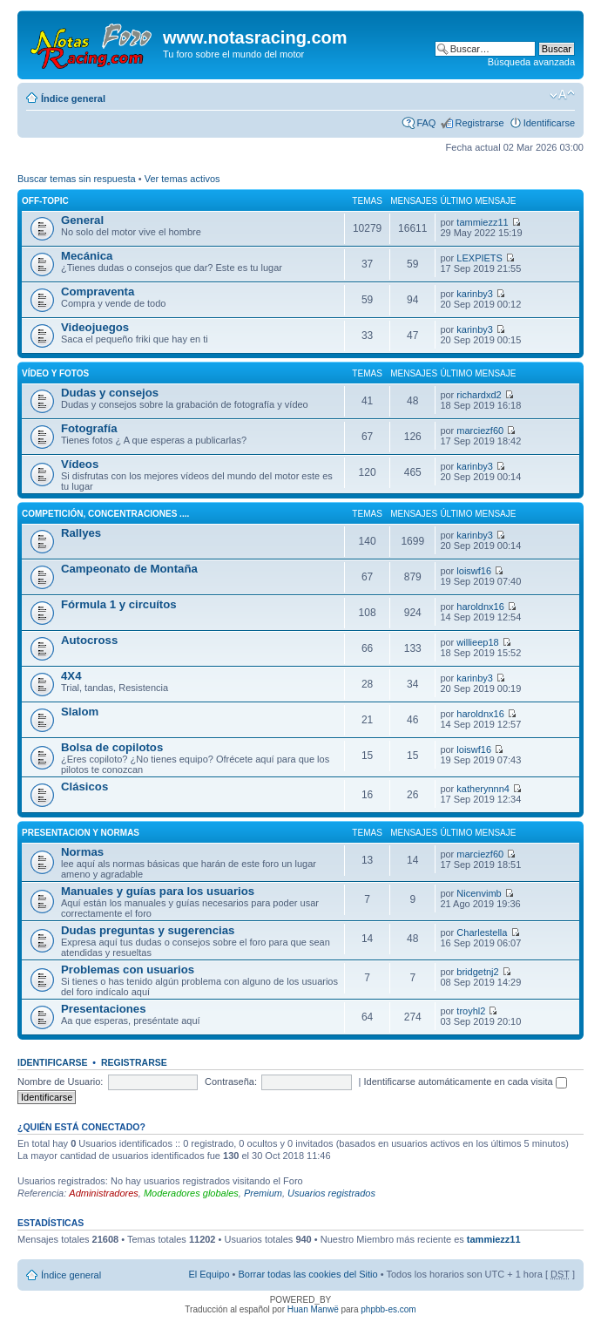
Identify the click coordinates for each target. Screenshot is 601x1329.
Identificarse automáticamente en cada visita (465, 1081)
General (82, 220)
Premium (263, 1193)
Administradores (103, 1193)
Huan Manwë (313, 1309)
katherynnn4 (483, 788)
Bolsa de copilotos (112, 747)
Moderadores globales (191, 1193)
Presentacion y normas (80, 832)
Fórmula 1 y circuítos (119, 604)
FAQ (426, 123)
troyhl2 (470, 1011)
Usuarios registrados (331, 1193)
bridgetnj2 (477, 971)
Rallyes (81, 532)
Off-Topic (45, 201)
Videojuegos (95, 327)
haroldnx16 (479, 606)
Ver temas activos (182, 178)
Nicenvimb (478, 893)
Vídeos (79, 464)
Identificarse (549, 123)
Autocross (89, 640)
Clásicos (84, 786)
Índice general (73, 98)
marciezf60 (479, 430)
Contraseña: (231, 1081)
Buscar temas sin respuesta (76, 178)
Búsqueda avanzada (531, 62)
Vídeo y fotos (55, 373)
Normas (82, 851)
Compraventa (97, 291)
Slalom (79, 711)
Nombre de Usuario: (60, 1081)
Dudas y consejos (110, 392)
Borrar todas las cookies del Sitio (307, 1274)
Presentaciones (103, 1008)
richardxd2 (478, 395)
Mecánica (86, 255)
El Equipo (208, 1274)
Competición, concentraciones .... (105, 514)
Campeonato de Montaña (129, 568)
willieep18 (477, 642)
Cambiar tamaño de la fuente (562, 95)
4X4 (71, 675)
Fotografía (89, 428)
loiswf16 (473, 571)
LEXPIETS (479, 258)
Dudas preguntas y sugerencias (147, 930)
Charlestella (481, 932)
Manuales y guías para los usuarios (157, 891)
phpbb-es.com (388, 1309)
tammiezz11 (482, 222)
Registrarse (479, 123)
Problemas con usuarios (127, 969)
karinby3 (474, 293)
